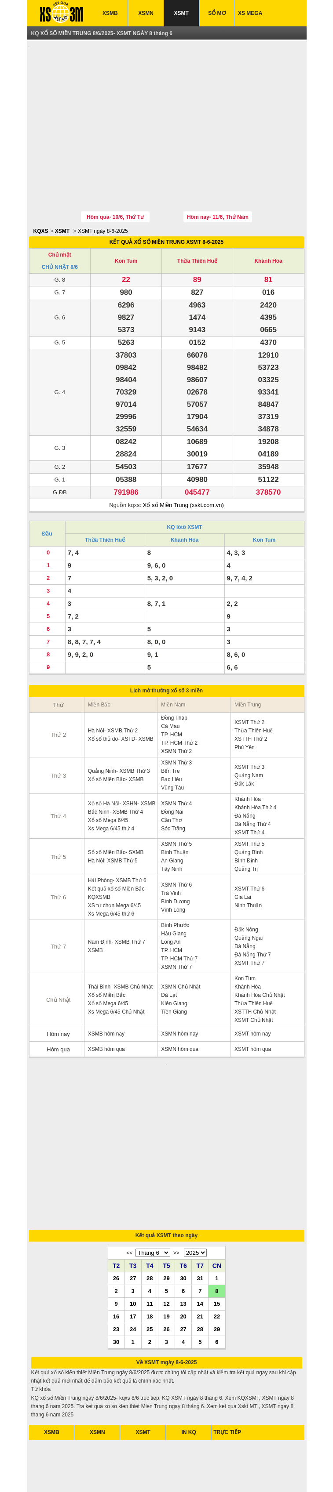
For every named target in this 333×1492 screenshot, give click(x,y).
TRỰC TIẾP (227, 1339)
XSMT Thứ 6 (249, 848)
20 (183, 1223)
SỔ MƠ (216, 13)
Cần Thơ (171, 779)
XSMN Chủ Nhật (180, 946)
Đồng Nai (172, 771)
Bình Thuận (174, 811)
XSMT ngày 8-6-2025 (103, 190)
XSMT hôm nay (252, 993)
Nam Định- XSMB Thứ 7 (116, 901)
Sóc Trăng (173, 788)
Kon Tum (126, 220)
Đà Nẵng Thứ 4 (252, 783)
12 (166, 1210)
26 (116, 1184)
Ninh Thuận (248, 865)
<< (129, 1159)
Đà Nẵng (245, 775)
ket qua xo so (64, 1474)
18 (149, 1223)
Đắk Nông (246, 889)
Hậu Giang (174, 893)
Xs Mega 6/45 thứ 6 (111, 873)
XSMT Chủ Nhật (253, 979)
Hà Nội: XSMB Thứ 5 (113, 820)
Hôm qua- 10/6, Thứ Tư (115, 176)
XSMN (146, 13)
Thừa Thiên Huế (197, 220)
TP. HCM (171, 694)
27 (133, 1184)
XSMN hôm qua (179, 1008)
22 (217, 1223)
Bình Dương (175, 861)
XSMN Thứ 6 (176, 844)
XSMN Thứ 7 (176, 926)
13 (183, 1210)
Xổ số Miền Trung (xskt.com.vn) (183, 464)
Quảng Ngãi (248, 897)
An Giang (172, 820)
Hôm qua (58, 1008)
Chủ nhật (59, 214)
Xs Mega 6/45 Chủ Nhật (116, 971)
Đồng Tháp (174, 677)
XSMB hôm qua (106, 1008)
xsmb (89, 1474)
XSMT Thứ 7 (249, 922)
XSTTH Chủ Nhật (255, 971)
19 (166, 1223)
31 (200, 1184)
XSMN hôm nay (179, 993)
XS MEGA (250, 13)
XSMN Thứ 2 (176, 710)
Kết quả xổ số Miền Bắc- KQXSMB (117, 852)
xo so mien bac (156, 1474)
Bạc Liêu (171, 738)
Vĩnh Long (173, 869)
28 (149, 1184)
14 (200, 1210)
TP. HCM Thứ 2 (179, 702)
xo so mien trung (196, 1474)
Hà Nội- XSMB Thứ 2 (113, 690)
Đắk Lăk (244, 743)
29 (166, 1184)
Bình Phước (175, 884)
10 (133, 1210)
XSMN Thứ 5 (176, 803)
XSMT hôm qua (252, 1008)
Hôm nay (58, 993)
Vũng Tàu (172, 747)
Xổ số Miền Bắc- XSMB (116, 738)
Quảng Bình (248, 811)
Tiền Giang (174, 971)
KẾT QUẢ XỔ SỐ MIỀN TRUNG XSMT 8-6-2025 (166, 201)
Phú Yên (244, 706)
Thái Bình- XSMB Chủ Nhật (120, 946)
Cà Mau (170, 685)
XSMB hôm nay (106, 993)
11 (149, 1210)
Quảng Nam (248, 735)
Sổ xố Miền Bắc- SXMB (116, 811)
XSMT (181, 13)
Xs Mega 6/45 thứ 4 (111, 788)
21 (200, 1223)
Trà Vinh (171, 852)
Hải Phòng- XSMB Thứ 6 (117, 840)
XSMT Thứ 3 (249, 726)
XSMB (110, 13)
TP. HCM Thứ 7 (179, 918)
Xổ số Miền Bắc (106, 954)
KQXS (40, 190)
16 (116, 1223)
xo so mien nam (116, 1474)
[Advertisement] (166, 106)
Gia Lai (242, 856)
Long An (170, 901)
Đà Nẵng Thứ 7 (252, 914)
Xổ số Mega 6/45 (108, 779)
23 (116, 1235)
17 (133, 1223)
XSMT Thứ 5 (249, 803)
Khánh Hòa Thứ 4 (255, 767)
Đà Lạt (169, 954)
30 (183, 1184)
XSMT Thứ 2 (249, 681)
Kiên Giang (174, 963)
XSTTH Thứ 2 (250, 698)
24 (133, 1235)
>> (176, 1159)
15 (217, 1210)
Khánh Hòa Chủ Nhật (259, 954)
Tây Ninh (171, 828)
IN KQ (189, 1339)
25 (149, 1235)
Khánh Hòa (268, 220)
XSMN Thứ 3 (176, 722)
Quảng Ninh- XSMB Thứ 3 (119, 730)
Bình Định (246, 820)
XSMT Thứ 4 (249, 792)
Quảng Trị (246, 828)
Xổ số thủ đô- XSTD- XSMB (121, 698)
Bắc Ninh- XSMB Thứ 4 (115, 771)
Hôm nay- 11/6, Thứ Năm (218, 176)
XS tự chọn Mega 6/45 (114, 865)
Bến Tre (170, 730)
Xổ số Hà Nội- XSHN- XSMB (122, 763)
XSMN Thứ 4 (176, 763)
